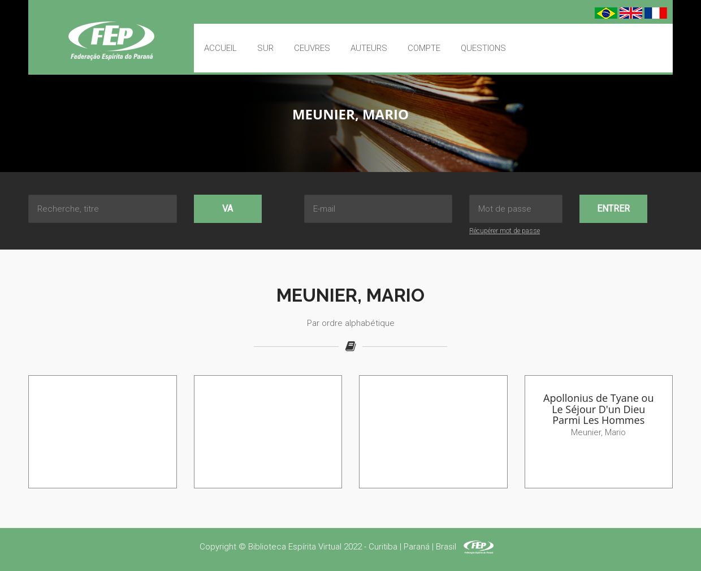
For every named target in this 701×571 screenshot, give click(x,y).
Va (227, 208)
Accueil (220, 48)
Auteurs (368, 48)
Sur (265, 48)
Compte (424, 48)
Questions (483, 48)
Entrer (613, 208)
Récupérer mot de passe (504, 231)
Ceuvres (312, 48)
